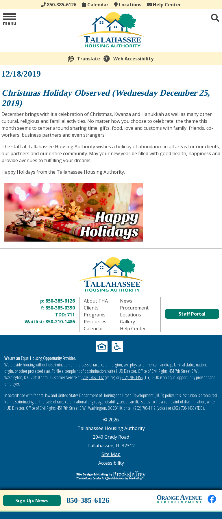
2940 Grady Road (111, 437)
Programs (95, 315)
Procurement (134, 308)
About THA (96, 301)
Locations (127, 4)
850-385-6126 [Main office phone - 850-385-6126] (58, 4)
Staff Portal (192, 314)
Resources (95, 321)
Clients (91, 308)
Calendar (95, 4)
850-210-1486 (60, 321)
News (126, 301)
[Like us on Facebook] (212, 499)
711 (71, 315)
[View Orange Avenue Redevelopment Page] (179, 499)
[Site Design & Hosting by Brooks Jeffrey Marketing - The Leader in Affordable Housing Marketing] (111, 475)
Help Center (164, 4)
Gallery (127, 321)
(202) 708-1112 (93, 377)
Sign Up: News (31, 500)
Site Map (111, 454)
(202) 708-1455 (131, 377)
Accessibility (111, 463)
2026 (113, 419)
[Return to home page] (111, 274)
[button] (9, 19)
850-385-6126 (60, 301)
